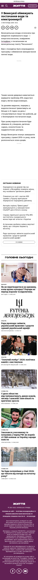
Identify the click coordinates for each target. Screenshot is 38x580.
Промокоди (31, 516)
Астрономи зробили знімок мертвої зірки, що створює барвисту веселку (18, 226)
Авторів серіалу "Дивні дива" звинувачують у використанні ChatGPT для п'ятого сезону (16, 208)
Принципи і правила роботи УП (14, 516)
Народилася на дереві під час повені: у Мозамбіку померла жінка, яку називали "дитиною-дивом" (18, 189)
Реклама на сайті (8, 511)
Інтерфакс (6, 41)
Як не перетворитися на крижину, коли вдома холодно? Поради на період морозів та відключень (18, 289)
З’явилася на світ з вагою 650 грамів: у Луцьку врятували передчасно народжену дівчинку (17, 198)
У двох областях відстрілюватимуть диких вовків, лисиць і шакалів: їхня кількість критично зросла (18, 397)
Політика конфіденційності (26, 511)
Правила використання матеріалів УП (19, 514)
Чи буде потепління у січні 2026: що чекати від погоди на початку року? (18, 473)
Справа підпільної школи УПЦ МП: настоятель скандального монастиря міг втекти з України (18, 217)
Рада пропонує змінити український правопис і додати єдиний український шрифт (19, 235)
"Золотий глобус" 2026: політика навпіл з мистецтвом (18, 360)
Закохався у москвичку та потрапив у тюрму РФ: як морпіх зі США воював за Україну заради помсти (18, 436)
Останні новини (12, 183)
